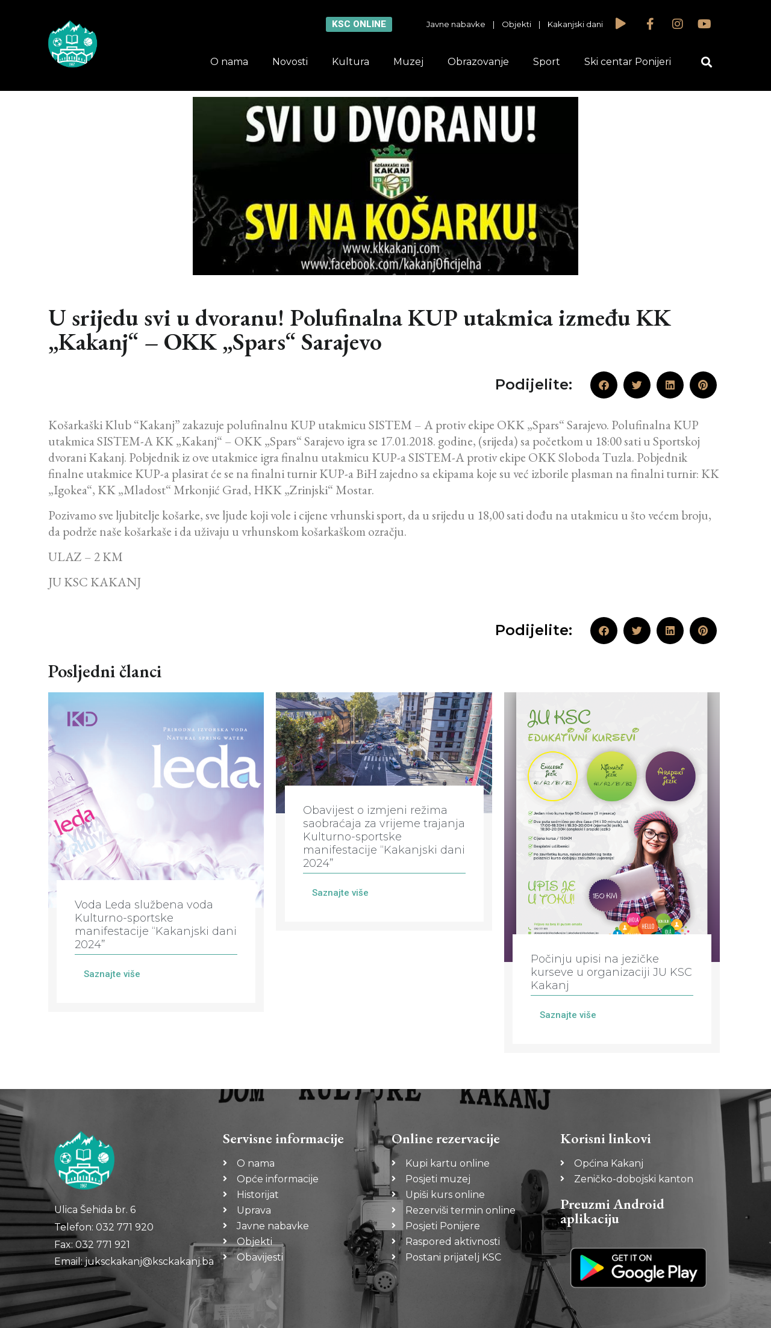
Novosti (290, 61)
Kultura (350, 61)
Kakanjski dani (575, 24)
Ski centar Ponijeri (627, 61)
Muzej (408, 61)
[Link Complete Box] (156, 852)
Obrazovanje (478, 61)
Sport (546, 61)
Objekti (516, 24)
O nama (229, 61)
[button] (707, 62)
